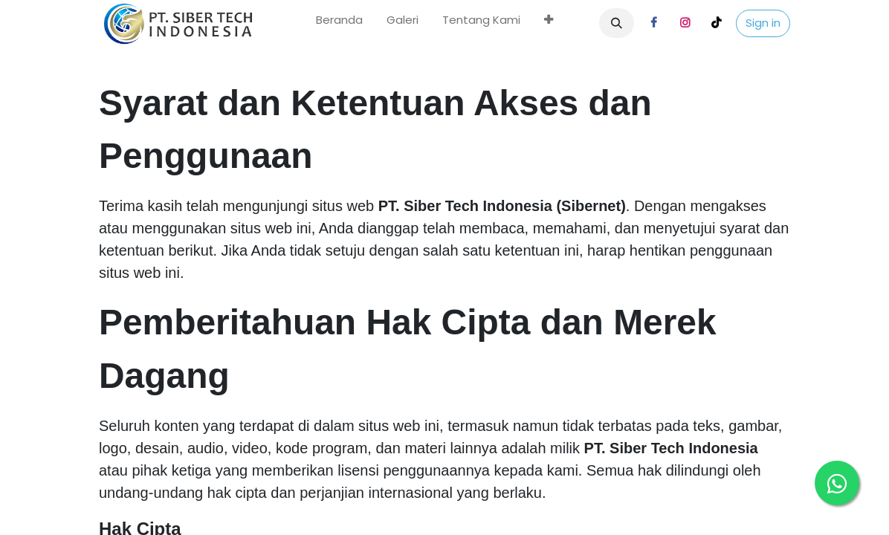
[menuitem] (339, 23)
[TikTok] (716, 23)
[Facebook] (654, 23)
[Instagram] (685, 23)
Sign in (763, 22)
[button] (617, 23)
